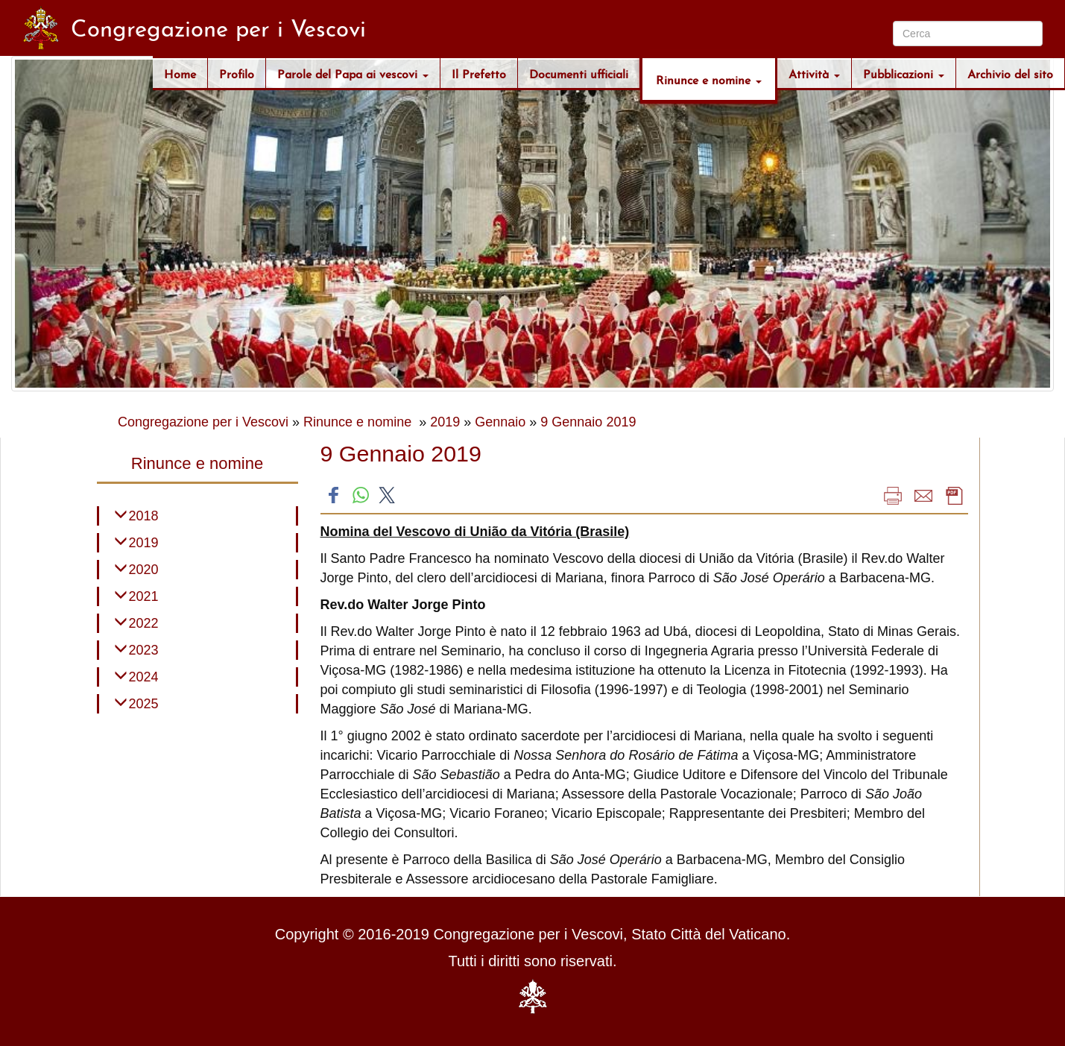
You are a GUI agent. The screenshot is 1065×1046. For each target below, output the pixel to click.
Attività (814, 72)
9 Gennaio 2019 (588, 422)
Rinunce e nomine (709, 78)
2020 (144, 569)
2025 (144, 703)
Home (180, 72)
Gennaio (500, 422)
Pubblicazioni (903, 72)
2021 (144, 596)
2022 (144, 623)
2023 (144, 650)
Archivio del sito (1010, 72)
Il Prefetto (479, 72)
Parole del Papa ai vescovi (353, 72)
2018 (144, 515)
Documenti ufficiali (578, 72)
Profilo (236, 72)
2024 (144, 676)
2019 (445, 422)
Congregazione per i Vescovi (203, 422)
